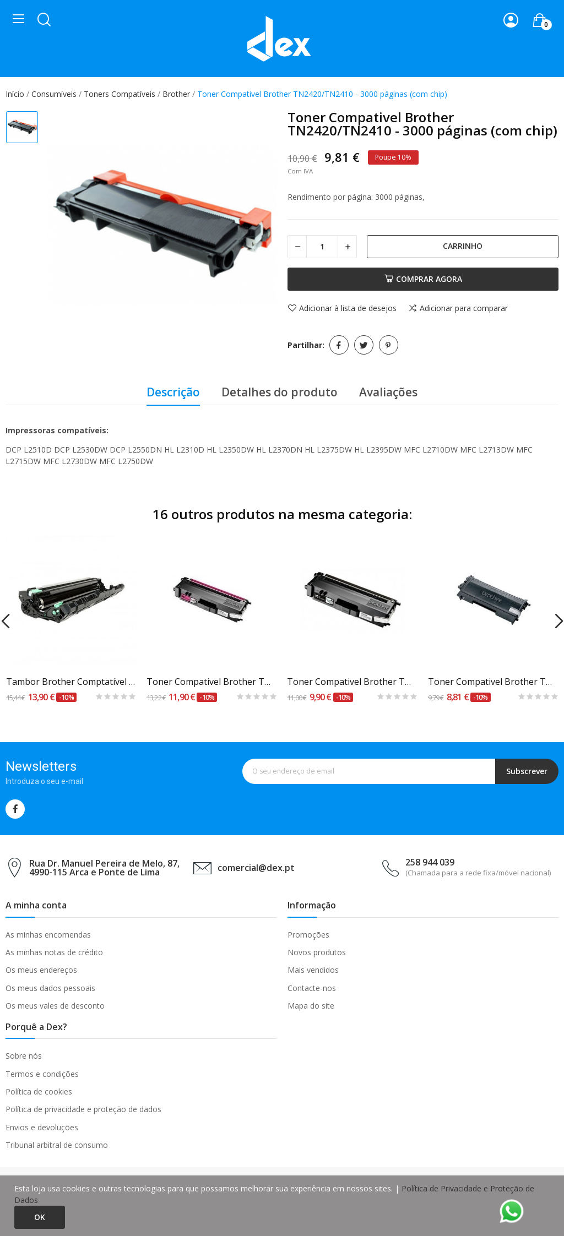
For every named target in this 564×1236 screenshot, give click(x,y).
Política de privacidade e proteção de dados (83, 1109)
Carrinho (462, 246)
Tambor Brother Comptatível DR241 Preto (71, 682)
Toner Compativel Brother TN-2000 (493, 682)
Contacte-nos (312, 988)
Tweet (363, 345)
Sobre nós (24, 1055)
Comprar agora (423, 279)
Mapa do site (311, 1005)
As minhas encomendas (48, 934)
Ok (39, 1217)
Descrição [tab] (173, 392)
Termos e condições (42, 1074)
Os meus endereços (41, 970)
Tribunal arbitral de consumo (57, 1145)
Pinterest (388, 345)
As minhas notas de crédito (54, 952)
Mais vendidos (313, 970)
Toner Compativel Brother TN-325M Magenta (212, 682)
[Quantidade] (322, 246)
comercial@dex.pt (256, 868)
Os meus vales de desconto (55, 1005)
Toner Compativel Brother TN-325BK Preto (352, 682)
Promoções (308, 934)
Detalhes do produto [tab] (279, 392)
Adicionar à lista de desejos (342, 308)
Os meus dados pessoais (50, 988)
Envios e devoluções (42, 1127)
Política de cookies (39, 1091)
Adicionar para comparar (458, 308)
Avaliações (388, 392)
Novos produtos (317, 952)
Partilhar (339, 345)
